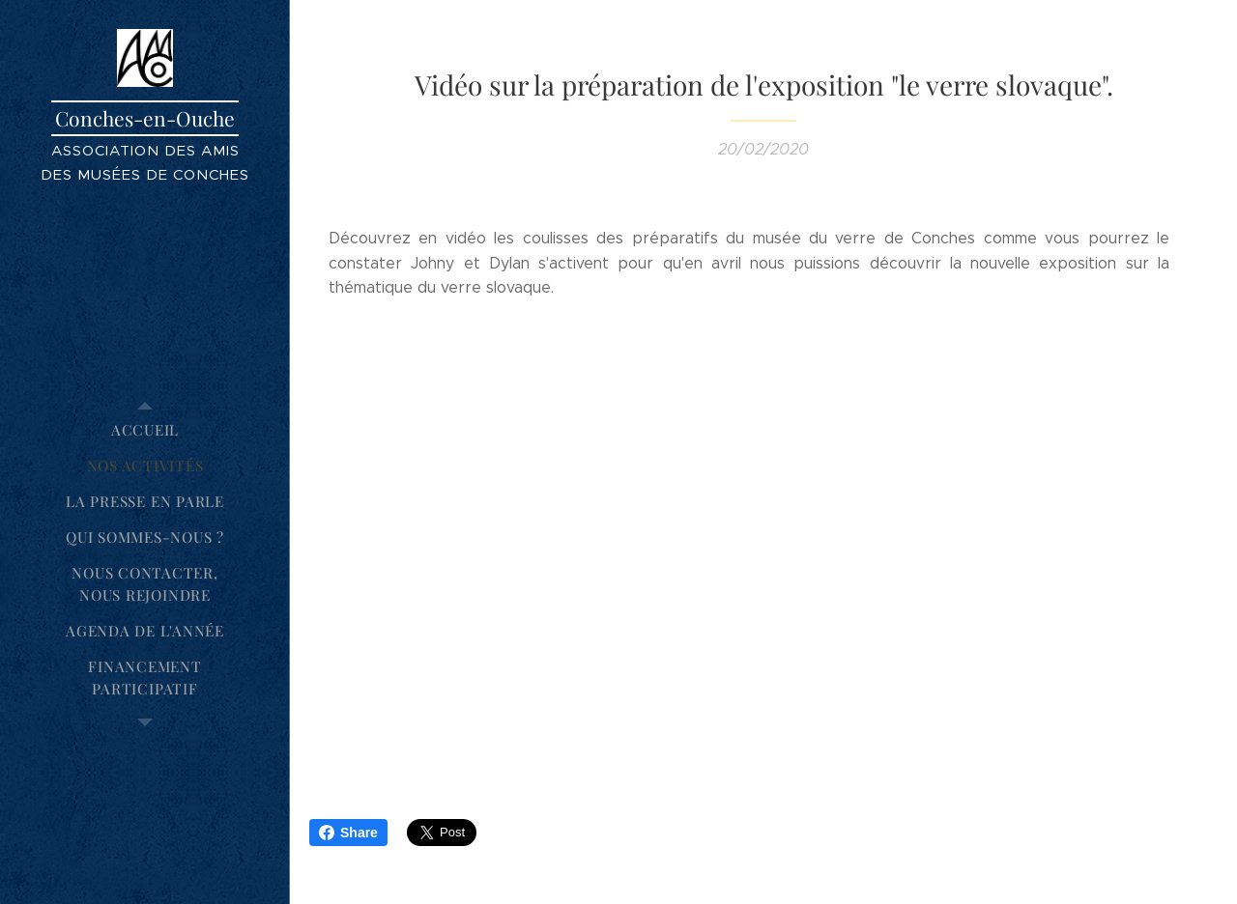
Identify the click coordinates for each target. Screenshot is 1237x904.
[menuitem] (145, 430)
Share (348, 832)
